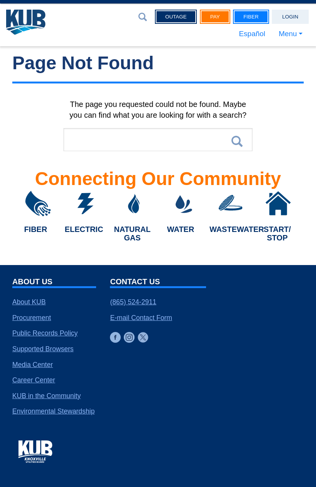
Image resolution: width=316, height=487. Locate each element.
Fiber (251, 17)
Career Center (33, 380)
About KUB (29, 302)
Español (247, 34)
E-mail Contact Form (141, 318)
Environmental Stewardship (53, 411)
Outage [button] (176, 17)
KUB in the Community (46, 396)
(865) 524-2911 (133, 302)
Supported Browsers (42, 349)
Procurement (31, 318)
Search (237, 142)
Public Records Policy (45, 333)
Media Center (32, 365)
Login (290, 17)
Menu (286, 34)
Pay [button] (215, 17)
